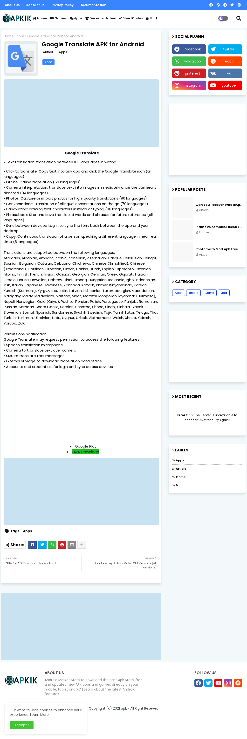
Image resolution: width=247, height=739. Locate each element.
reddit (229, 61)
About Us (12, 5)
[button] (239, 18)
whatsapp (192, 61)
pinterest (192, 73)
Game (209, 293)
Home (40, 18)
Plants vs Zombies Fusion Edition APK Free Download (219, 227)
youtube (229, 85)
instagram (192, 85)
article (193, 293)
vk (229, 73)
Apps (75, 18)
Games (58, 18)
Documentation (93, 5)
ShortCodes (131, 18)
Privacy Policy (62, 5)
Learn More (39, 714)
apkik (125, 708)
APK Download (86, 451)
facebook (193, 49)
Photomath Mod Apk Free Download (219, 249)
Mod (151, 18)
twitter (228, 49)
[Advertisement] (84, 113)
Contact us (35, 5)
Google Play (85, 446)
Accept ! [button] (21, 725)
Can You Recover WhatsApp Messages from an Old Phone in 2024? (219, 205)
